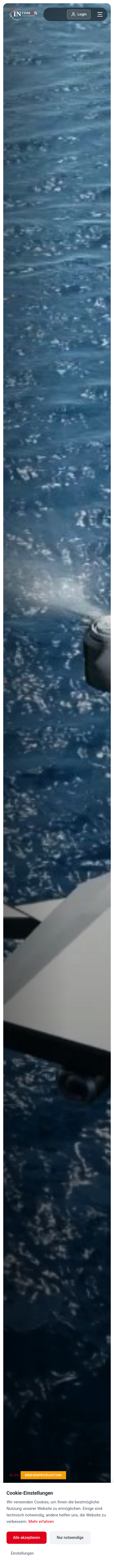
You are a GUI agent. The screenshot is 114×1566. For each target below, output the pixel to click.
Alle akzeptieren (26, 1537)
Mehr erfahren (41, 1521)
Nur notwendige (70, 1537)
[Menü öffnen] (100, 14)
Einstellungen (22, 1553)
